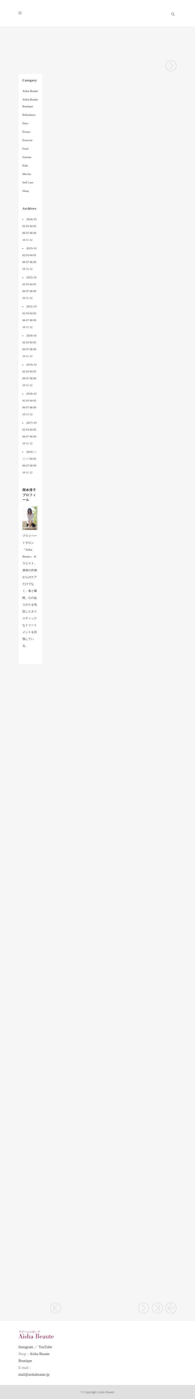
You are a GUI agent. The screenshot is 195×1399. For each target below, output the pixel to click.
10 (23, 239)
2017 (29, 422)
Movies (26, 174)
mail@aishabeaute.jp (33, 1375)
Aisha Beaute (30, 91)
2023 (29, 248)
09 (34, 232)
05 (34, 226)
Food (25, 148)
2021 (29, 306)
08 (31, 232)
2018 (29, 393)
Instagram (25, 1347)
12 (31, 239)
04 (31, 226)
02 (23, 226)
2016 (29, 451)
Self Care (27, 182)
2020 (29, 335)
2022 (29, 277)
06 (23, 232)
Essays (26, 131)
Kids (25, 165)
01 (35, 219)
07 (27, 232)
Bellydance (28, 114)
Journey (27, 157)
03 (27, 226)
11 (27, 239)
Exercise (27, 140)
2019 (29, 364)
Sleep (25, 190)
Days (25, 123)
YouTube (45, 1347)
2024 (29, 219)
